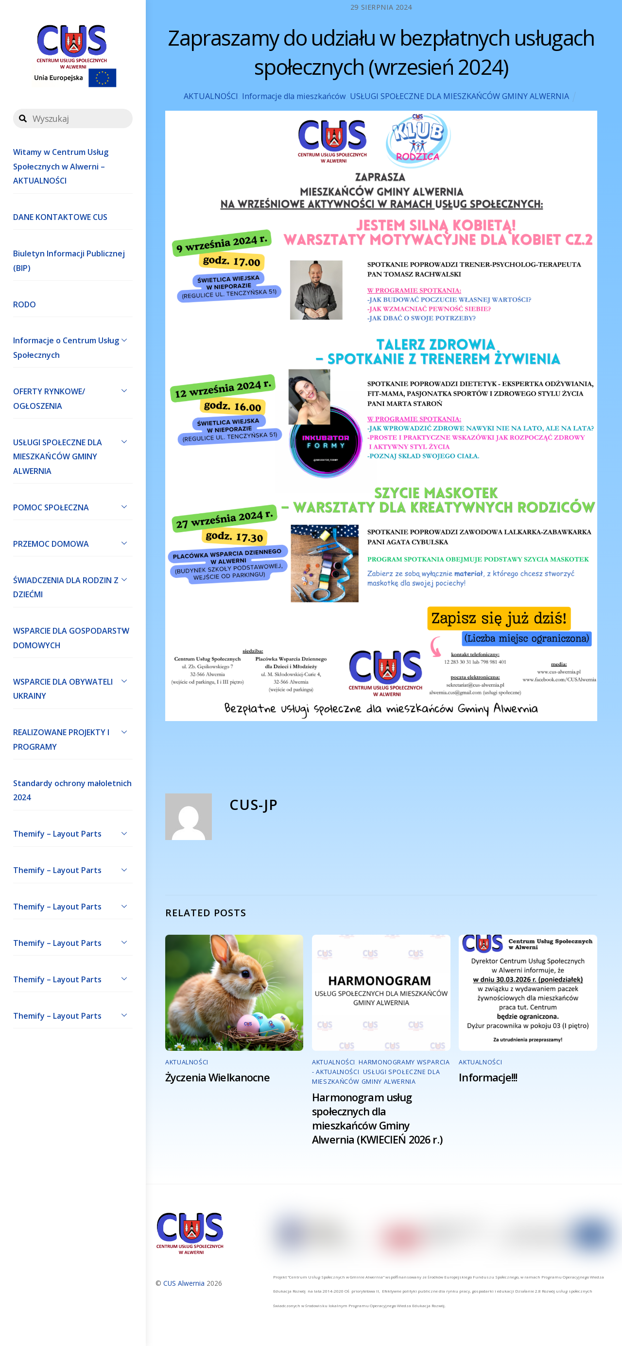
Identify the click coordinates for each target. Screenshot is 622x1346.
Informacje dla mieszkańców (294, 96)
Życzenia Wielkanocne (217, 1077)
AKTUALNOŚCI (211, 96)
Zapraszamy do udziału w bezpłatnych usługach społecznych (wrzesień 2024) (381, 52)
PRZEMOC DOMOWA (73, 543)
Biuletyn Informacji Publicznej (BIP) (69, 260)
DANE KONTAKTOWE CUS (60, 217)
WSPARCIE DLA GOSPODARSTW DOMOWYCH (73, 636)
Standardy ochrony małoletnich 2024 (72, 790)
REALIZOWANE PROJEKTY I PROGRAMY (73, 737)
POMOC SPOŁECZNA (73, 506)
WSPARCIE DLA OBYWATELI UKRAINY (73, 686)
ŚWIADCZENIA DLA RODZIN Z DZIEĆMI (73, 585)
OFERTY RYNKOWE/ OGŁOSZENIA (73, 396)
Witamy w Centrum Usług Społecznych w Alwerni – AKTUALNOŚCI (60, 166)
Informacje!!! (488, 1077)
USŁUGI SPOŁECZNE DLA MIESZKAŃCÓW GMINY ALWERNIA (73, 454)
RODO (24, 304)
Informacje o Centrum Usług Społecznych (73, 345)
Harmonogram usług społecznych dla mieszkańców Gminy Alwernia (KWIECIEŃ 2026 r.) (377, 1118)
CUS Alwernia (184, 1283)
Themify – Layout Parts (73, 833)
